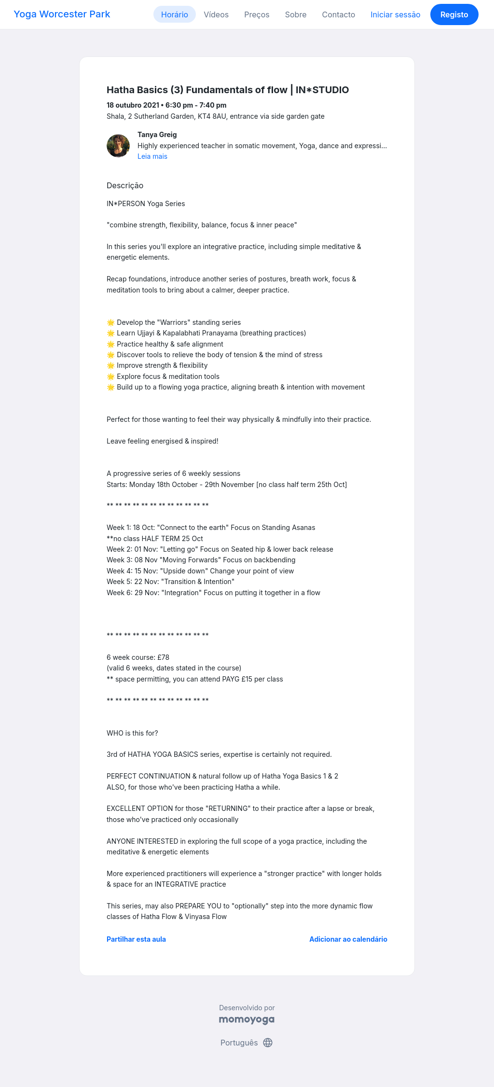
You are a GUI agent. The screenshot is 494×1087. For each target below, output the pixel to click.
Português (247, 1042)
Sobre (296, 14)
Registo (454, 14)
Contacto (338, 14)
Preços (256, 14)
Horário (174, 14)
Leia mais (152, 156)
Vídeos (216, 14)
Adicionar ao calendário (348, 939)
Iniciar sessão (395, 14)
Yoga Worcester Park (62, 14)
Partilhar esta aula (136, 939)
